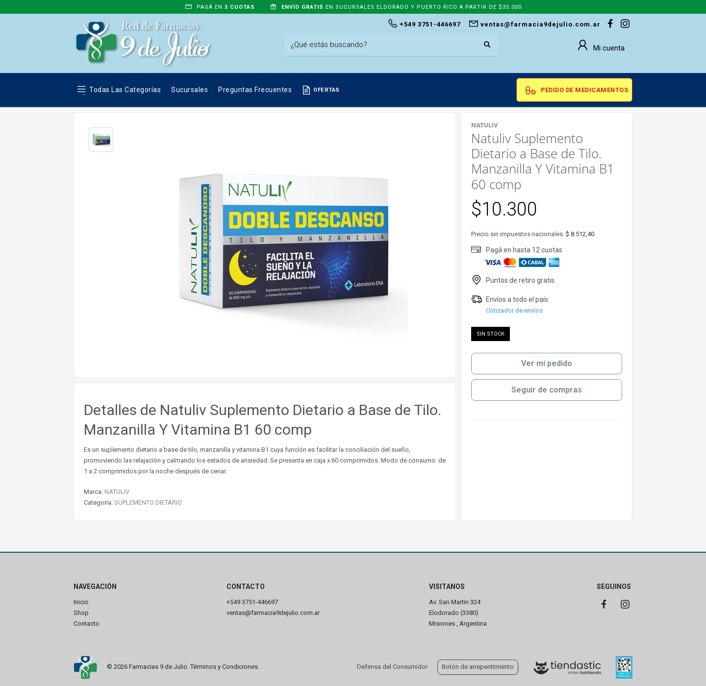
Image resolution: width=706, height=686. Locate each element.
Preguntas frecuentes (255, 90)
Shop (81, 612)
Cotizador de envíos (514, 310)
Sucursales (189, 90)
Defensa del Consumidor (392, 666)
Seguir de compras (546, 389)
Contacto (87, 623)
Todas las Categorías (125, 90)
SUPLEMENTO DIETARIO (148, 502)
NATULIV (116, 491)
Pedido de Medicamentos (584, 90)
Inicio (81, 602)
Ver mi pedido (546, 363)
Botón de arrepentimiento (478, 666)
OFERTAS (326, 90)
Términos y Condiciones (224, 666)
